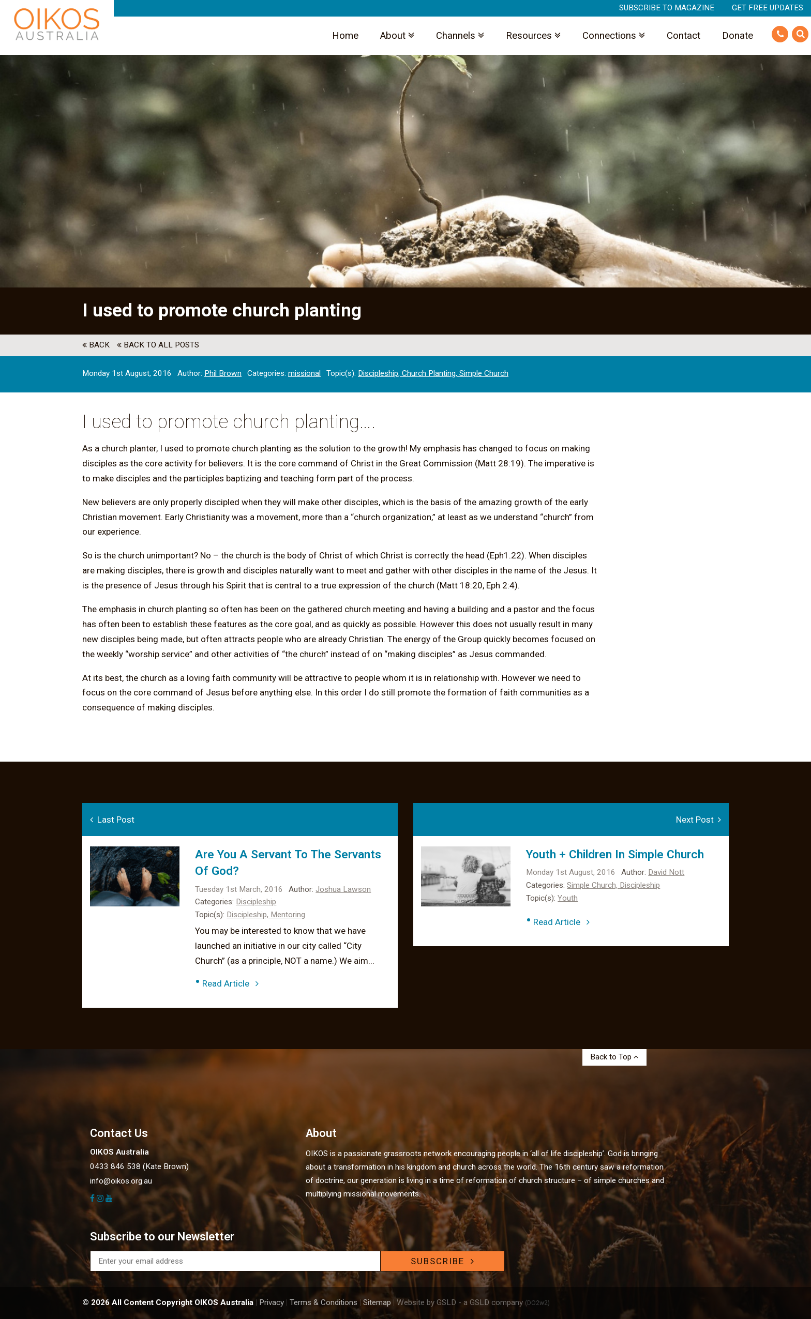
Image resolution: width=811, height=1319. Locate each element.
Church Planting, (430, 373)
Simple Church (483, 373)
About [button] (397, 35)
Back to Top (614, 1057)
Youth (568, 898)
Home (345, 35)
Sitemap (377, 1302)
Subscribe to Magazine (666, 7)
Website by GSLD (426, 1302)
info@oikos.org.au (121, 1181)
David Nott (666, 872)
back (96, 345)
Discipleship (256, 901)
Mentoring (288, 914)
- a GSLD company (504, 1302)
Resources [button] (533, 35)
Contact (683, 35)
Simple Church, (593, 885)
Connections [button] (613, 35)
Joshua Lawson (343, 889)
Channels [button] (460, 35)
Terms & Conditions (323, 1302)
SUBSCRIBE (443, 1261)
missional (304, 373)
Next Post (698, 819)
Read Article (230, 983)
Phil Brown (223, 373)
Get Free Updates (767, 7)
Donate (737, 35)
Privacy (271, 1302)
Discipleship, (380, 373)
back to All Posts (158, 345)
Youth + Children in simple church (615, 854)
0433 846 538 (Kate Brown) (139, 1166)
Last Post (112, 819)
